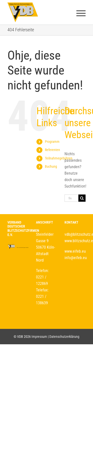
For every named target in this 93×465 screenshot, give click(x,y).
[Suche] (82, 198)
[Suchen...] (71, 198)
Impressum (39, 337)
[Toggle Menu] (81, 13)
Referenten (52, 150)
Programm (52, 142)
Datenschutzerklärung (64, 337)
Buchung (51, 166)
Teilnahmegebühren (58, 158)
